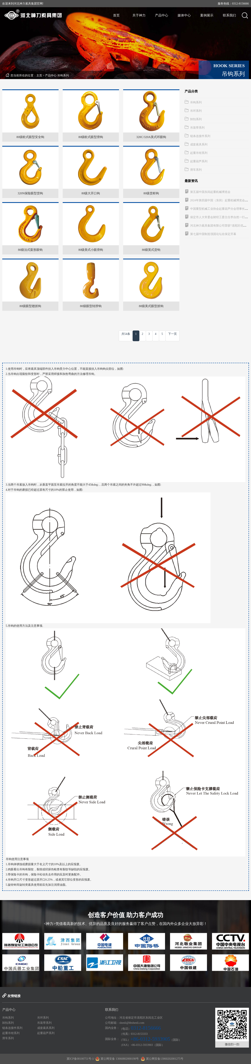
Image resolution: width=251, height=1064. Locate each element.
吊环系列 (196, 110)
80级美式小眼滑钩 (90, 249)
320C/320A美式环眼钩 (151, 137)
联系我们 (229, 15)
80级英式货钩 (151, 249)
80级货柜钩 (151, 193)
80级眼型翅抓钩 (30, 306)
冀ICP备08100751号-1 (80, 1058)
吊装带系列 (197, 127)
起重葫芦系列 (198, 161)
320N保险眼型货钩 (30, 193)
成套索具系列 (198, 144)
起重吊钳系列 (198, 152)
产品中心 (161, 15)
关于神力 (139, 15)
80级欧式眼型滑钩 (90, 137)
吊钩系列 (63, 75)
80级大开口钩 (90, 193)
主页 (39, 75)
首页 (116, 15)
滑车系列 (196, 169)
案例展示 (206, 15)
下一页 (172, 333)
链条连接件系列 (200, 136)
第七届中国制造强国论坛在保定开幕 (213, 234)
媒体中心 (184, 15)
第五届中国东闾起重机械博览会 (210, 191)
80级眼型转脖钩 (91, 306)
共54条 (125, 333)
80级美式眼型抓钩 (151, 306)
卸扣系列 (196, 119)
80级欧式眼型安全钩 (30, 137)
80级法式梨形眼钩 (30, 249)
